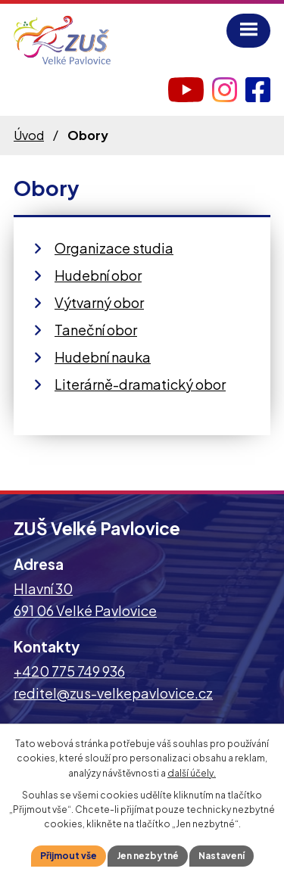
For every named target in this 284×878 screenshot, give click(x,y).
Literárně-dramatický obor (140, 384)
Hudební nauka (103, 357)
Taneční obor (96, 329)
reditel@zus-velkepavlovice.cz (113, 693)
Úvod (29, 135)
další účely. (191, 773)
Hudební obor (98, 275)
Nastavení (221, 855)
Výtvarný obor (99, 302)
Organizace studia (114, 248)
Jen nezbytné (148, 855)
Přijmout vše (68, 855)
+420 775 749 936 (69, 671)
